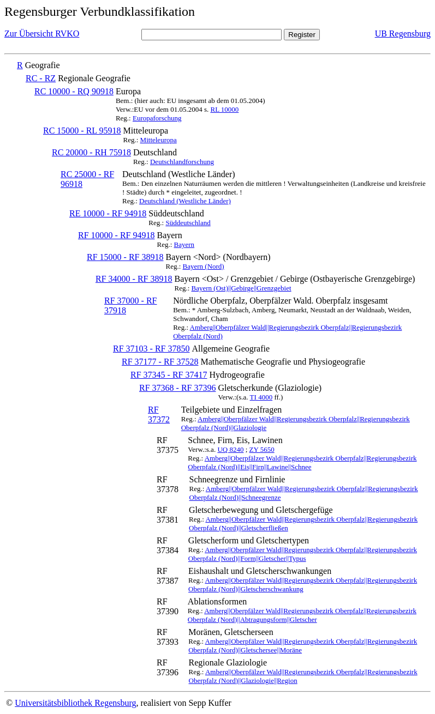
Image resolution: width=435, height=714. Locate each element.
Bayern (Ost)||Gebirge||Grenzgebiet (241, 288)
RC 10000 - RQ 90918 (74, 91)
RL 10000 (224, 109)
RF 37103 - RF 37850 (151, 348)
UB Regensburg (403, 33)
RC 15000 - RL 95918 (82, 130)
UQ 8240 (230, 449)
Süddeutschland (187, 223)
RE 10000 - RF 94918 (107, 213)
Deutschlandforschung (182, 162)
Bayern (184, 244)
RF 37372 (159, 414)
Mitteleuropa (158, 140)
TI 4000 (261, 397)
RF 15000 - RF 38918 (125, 257)
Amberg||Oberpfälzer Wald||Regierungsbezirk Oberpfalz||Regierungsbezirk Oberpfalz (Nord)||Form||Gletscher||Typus (302, 554)
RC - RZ (41, 78)
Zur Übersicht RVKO (41, 33)
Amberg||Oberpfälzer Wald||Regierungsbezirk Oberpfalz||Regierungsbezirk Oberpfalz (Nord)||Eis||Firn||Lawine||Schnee (302, 462)
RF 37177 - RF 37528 (160, 361)
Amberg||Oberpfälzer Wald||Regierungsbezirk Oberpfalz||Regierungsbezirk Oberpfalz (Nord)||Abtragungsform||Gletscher (302, 615)
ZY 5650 (262, 449)
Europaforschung (157, 118)
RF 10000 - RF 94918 (116, 235)
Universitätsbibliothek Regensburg (75, 702)
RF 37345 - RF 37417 (168, 374)
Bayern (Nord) (203, 266)
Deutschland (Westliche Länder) (185, 201)
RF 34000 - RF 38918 (134, 278)
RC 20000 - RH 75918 (91, 152)
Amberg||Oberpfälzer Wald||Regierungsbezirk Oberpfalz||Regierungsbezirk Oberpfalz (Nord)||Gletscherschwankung (302, 584)
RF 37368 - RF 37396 (177, 387)
